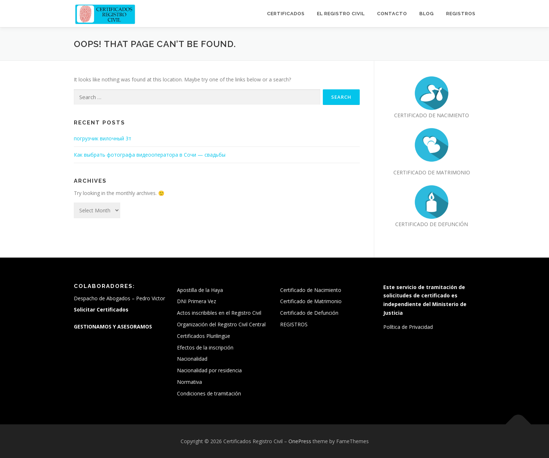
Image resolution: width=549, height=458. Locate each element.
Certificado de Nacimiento (310, 290)
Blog (426, 13)
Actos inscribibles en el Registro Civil (219, 312)
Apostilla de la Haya (200, 290)
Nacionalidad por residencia (209, 370)
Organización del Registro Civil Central (221, 324)
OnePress (299, 441)
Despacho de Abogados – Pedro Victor (119, 298)
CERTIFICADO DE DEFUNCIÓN (431, 224)
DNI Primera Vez (196, 301)
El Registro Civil (341, 13)
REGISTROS (461, 13)
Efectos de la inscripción (205, 347)
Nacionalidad (192, 358)
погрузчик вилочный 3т (102, 138)
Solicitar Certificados (101, 309)
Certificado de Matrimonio (311, 301)
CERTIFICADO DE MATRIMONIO (431, 172)
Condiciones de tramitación (209, 393)
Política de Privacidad (408, 326)
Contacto (392, 13)
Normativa (189, 381)
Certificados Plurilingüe (203, 335)
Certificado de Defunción (309, 312)
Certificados (286, 13)
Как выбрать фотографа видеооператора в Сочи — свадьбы (149, 154)
